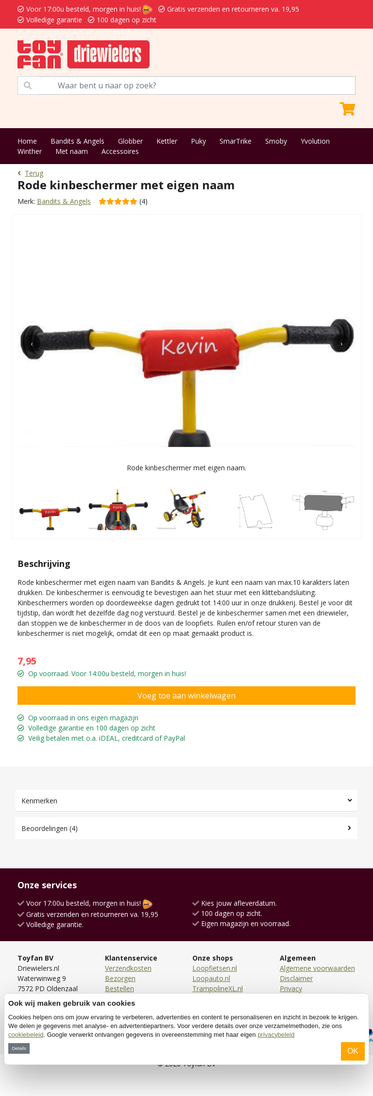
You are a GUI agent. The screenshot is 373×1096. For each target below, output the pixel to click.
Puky (198, 141)
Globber (130, 141)
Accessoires (120, 151)
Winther (29, 151)
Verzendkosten (128, 968)
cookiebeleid (25, 1034)
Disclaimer (296, 978)
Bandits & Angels (77, 141)
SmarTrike (236, 141)
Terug (30, 173)
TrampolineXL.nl (217, 988)
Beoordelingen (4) (49, 828)
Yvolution (315, 141)
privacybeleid (275, 1034)
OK (352, 1051)
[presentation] (31, 343)
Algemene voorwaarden (317, 968)
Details (19, 1048)
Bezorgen (120, 978)
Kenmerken (39, 800)
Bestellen (119, 988)
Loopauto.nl (211, 978)
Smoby (276, 141)
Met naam (71, 151)
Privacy (291, 988)
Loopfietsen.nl (214, 968)
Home (27, 141)
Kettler (166, 141)
